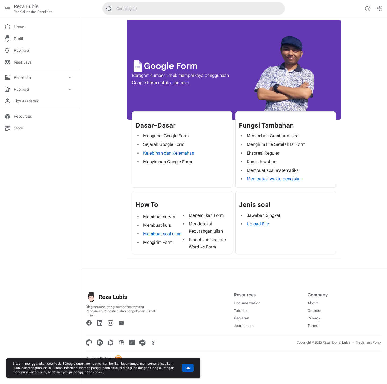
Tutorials (241, 310)
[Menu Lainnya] (379, 8)
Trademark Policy (369, 342)
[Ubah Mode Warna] (367, 8)
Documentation (247, 303)
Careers (314, 310)
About (313, 303)
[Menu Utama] (7, 8)
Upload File (258, 224)
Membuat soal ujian (162, 234)
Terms (313, 325)
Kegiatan (241, 318)
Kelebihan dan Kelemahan (168, 153)
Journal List (244, 325)
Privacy (314, 318)
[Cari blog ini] (109, 8)
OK (188, 368)
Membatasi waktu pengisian (274, 179)
